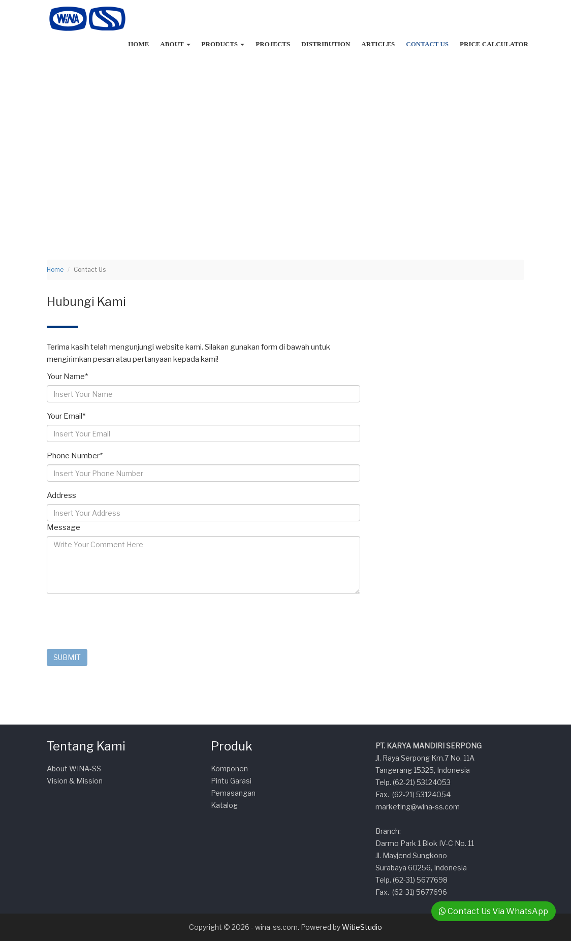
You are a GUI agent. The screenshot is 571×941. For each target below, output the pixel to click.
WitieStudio (362, 927)
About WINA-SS (74, 768)
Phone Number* (75, 455)
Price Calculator (494, 44)
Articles (378, 44)
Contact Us (427, 44)
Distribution (325, 44)
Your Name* (67, 376)
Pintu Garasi (231, 780)
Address (61, 495)
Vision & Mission (75, 780)
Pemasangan (233, 793)
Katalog (224, 805)
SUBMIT (67, 657)
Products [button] (223, 44)
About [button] (175, 44)
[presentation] (124, 621)
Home (138, 44)
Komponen (229, 768)
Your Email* (66, 416)
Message (63, 527)
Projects (273, 44)
